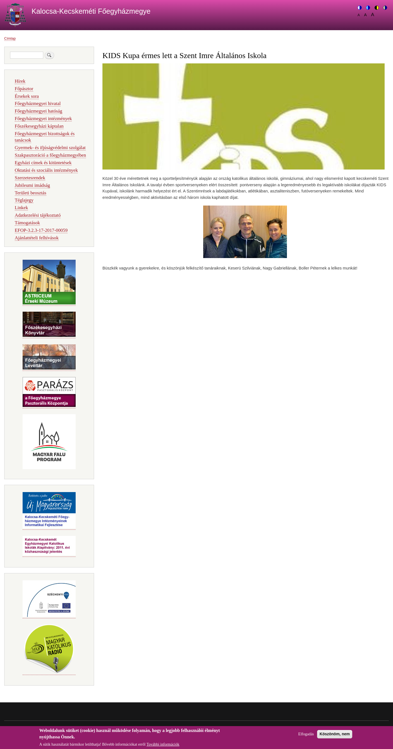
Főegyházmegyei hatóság (38, 111)
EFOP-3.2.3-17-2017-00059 (41, 230)
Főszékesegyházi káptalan (39, 126)
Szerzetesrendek (30, 177)
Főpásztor (24, 88)
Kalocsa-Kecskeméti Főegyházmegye (91, 11)
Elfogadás (306, 736)
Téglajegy (24, 200)
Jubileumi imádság (32, 185)
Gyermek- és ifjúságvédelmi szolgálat (50, 147)
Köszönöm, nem (335, 736)
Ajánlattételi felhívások (37, 237)
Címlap (10, 38)
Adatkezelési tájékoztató (38, 215)
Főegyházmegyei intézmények (43, 118)
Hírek (20, 81)
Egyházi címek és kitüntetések (43, 162)
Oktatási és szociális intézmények (46, 170)
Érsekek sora (27, 96)
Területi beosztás (30, 192)
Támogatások (27, 222)
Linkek (21, 207)
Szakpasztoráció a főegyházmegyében (50, 155)
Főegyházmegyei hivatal (38, 103)
